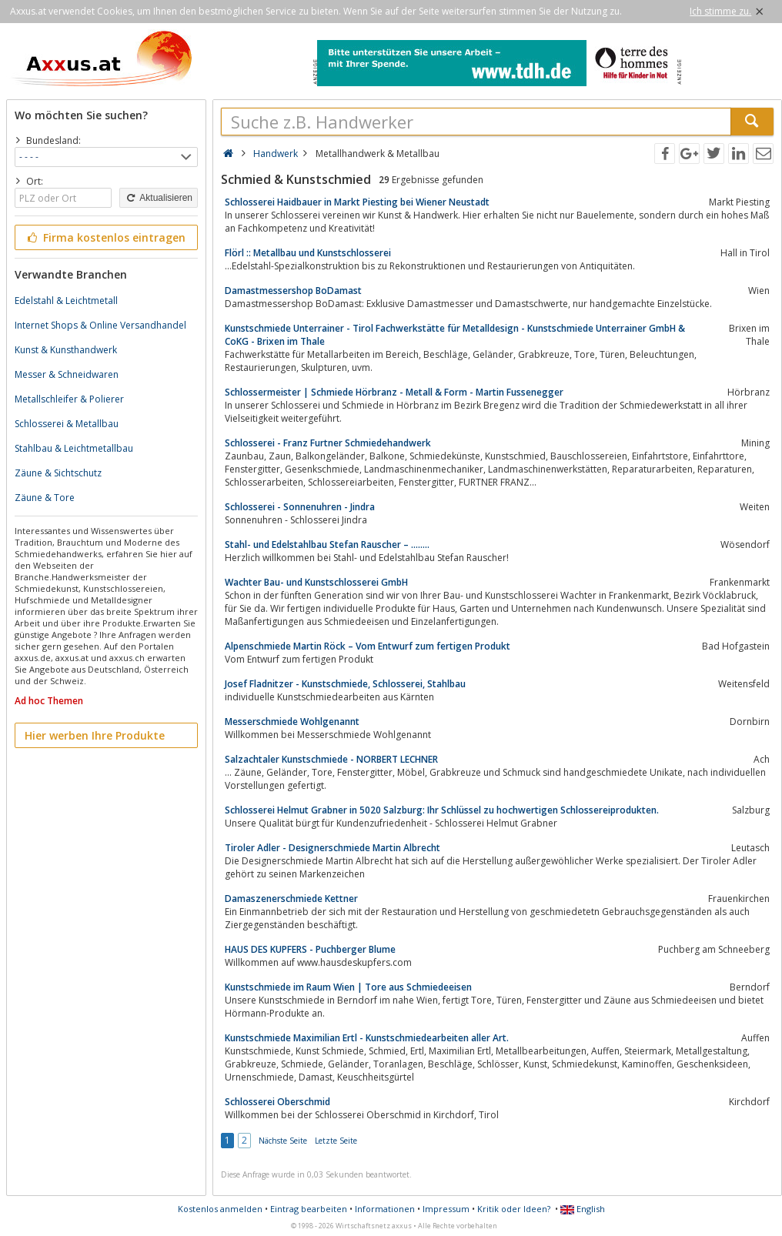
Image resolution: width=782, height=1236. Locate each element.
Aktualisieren (158, 197)
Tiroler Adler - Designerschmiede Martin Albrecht (332, 847)
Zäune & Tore (45, 497)
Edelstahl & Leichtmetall (66, 300)
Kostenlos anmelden (220, 1208)
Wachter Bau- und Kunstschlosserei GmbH (316, 582)
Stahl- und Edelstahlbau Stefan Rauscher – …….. (327, 544)
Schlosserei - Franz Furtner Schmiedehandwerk (328, 442)
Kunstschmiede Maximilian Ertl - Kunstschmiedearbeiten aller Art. (367, 1037)
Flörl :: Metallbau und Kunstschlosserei (308, 252)
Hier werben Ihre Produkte (95, 735)
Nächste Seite (283, 1140)
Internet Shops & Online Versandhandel (100, 325)
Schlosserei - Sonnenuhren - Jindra (300, 506)
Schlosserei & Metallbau (67, 423)
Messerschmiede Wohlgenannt (292, 721)
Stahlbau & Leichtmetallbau (74, 448)
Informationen (385, 1208)
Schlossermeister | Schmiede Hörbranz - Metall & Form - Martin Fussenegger (394, 392)
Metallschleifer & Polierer (69, 399)
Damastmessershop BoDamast (293, 290)
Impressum (446, 1208)
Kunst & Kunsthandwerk (66, 349)
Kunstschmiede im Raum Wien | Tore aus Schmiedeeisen (348, 987)
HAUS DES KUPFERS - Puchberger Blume (310, 949)
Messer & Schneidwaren (67, 374)
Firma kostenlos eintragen (105, 237)
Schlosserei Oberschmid (277, 1101)
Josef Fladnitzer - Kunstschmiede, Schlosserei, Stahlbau (345, 683)
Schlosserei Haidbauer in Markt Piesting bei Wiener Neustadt (357, 202)
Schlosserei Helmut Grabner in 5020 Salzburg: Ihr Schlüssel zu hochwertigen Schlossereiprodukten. (442, 810)
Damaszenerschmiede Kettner (291, 898)
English (582, 1208)
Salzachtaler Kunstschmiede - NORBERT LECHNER (331, 759)
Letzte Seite (336, 1140)
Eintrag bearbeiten (308, 1208)
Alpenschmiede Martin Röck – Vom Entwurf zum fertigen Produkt (367, 646)
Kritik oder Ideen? (513, 1208)
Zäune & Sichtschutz (58, 472)
